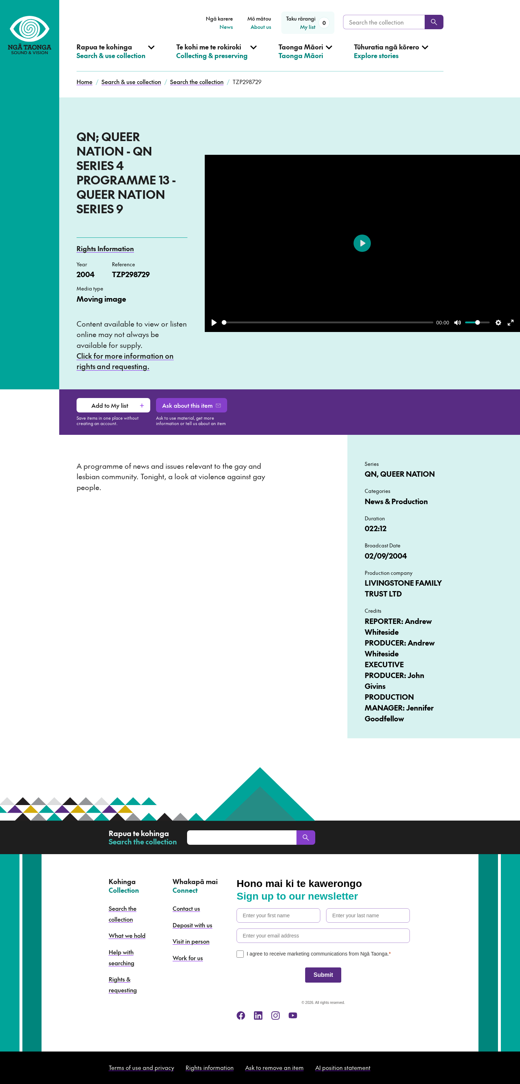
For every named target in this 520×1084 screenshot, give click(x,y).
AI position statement (342, 1067)
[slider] (327, 322)
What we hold (127, 935)
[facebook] (241, 1015)
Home (84, 82)
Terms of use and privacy (141, 1067)
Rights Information (105, 248)
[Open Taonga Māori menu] (305, 57)
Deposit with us (192, 925)
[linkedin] (258, 1015)
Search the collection (197, 82)
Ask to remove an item (274, 1067)
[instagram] (275, 1015)
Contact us (186, 908)
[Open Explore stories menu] (391, 57)
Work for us (188, 958)
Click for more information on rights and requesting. (125, 361)
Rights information (210, 1067)
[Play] (214, 322)
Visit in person (191, 941)
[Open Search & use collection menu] (116, 57)
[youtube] (293, 1015)
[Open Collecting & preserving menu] (216, 57)
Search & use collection (131, 82)
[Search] (434, 22)
